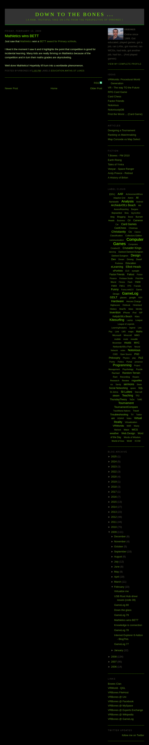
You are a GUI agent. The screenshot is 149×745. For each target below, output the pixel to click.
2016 (114, 496)
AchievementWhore (134, 194)
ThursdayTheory (118, 399)
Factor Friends (116, 100)
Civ (130, 232)
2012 (114, 516)
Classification (116, 235)
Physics (126, 358)
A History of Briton (118, 177)
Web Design (128, 433)
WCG (135, 429)
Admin (130, 198)
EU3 (127, 271)
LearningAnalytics (119, 328)
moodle (134, 339)
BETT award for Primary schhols (58, 41)
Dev (113, 259)
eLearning (117, 266)
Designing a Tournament (121, 130)
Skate (139, 384)
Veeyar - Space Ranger (121, 168)
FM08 (137, 282)
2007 (114, 661)
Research (114, 380)
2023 (114, 466)
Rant (115, 377)
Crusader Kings (132, 247)
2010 (114, 527)
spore (133, 388)
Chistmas (133, 228)
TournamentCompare (126, 407)
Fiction (139, 274)
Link (117, 331)
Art (139, 205)
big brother (135, 213)
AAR (120, 193)
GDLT (113, 297)
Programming (122, 365)
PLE (140, 357)
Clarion (137, 232)
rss (111, 384)
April (117, 576)
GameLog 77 (121, 644)
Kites (137, 316)
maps (130, 331)
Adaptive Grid (119, 198)
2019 (114, 481)
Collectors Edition (133, 235)
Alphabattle (114, 202)
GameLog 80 (121, 605)
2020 (114, 476)
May (117, 571)
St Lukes (78, 71)
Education (57, 71)
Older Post (96, 88)
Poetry (112, 362)
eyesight (135, 271)
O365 (115, 354)
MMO (137, 335)
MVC (137, 342)
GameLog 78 (121, 630)
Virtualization (131, 422)
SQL (140, 388)
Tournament (126, 403)
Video (128, 418)
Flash (130, 282)
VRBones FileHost (118, 692)
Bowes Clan (114, 683)
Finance (113, 278)
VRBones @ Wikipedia (120, 714)
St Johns (114, 392)
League (139, 320)
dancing (112, 252)
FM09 (114, 286)
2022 (114, 471)
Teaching (127, 395)
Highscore (115, 305)
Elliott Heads (133, 266)
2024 (114, 461)
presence (139, 362)
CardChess (120, 228)
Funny (115, 289)
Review (125, 380)
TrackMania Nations (121, 411)
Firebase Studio (126, 278)
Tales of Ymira (116, 164)
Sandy (118, 384)
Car (117, 224)
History (113, 309)
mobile (117, 339)
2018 (114, 486)
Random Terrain (131, 372)
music (127, 342)
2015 (114, 501)
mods (125, 339)
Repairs (136, 377)
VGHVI (120, 418)
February (119, 586)
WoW (129, 441)
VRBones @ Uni (117, 696)
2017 (114, 491)
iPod (134, 313)
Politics (121, 362)
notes (122, 350)
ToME (139, 400)
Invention (115, 312)
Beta (127, 213)
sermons (129, 384)
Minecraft (128, 335)
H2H (140, 298)
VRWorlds (118, 425)
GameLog (130, 293)
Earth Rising (115, 160)
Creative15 (115, 248)
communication (116, 240)
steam (116, 395)
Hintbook (126, 305)
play (134, 358)
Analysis (127, 201)
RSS (97, 82)
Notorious (113, 105)
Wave (126, 430)
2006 (114, 666)
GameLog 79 (121, 615)
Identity (139, 309)
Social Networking (118, 388)
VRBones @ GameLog (120, 719)
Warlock (117, 430)
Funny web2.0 (127, 290)
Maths (69, 71)
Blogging (121, 217)
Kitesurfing (116, 319)
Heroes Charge (133, 301)
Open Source (126, 354)
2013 (114, 511)
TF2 (137, 395)
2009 (114, 532)
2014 (114, 506)
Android (139, 202)
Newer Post (11, 88)
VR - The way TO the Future (123, 87)
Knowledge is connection (128, 625)
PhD (136, 354)
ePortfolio (118, 270)
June (117, 566)
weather (114, 433)
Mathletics (26, 41)
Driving (130, 259)
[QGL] (112, 194)
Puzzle (139, 369)
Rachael (116, 373)
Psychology (128, 369)
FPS (129, 286)
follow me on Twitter (133, 735)
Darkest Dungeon (120, 256)
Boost (130, 217)
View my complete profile (124, 64)
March (118, 581)
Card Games (129, 224)
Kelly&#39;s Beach (122, 316)
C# (129, 220)
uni (112, 418)
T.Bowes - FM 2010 (119, 155)
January (119, 650)
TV (132, 414)
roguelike (137, 380)
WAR (129, 426)
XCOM (137, 441)
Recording (125, 377)
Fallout (130, 274)
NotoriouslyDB (116, 109)
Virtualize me (121, 591)
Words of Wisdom (132, 437)
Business (121, 220)
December (120, 536)
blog (112, 217)
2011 (114, 521)
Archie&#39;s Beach (123, 205)
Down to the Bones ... (74, 14)
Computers (133, 244)
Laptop (130, 320)
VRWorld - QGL (117, 688)
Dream (121, 259)
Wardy (136, 426)
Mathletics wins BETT (22, 36)
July (116, 561)
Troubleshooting (119, 414)
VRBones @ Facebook (120, 701)
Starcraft (138, 392)
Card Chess (114, 96)
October (119, 546)
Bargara (134, 209)
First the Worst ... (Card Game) (125, 114)
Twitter (139, 415)
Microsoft (117, 335)
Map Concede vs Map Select (124, 139)
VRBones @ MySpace (120, 705)
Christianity (118, 231)
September (120, 551)
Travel (136, 411)
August (118, 556)
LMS (124, 332)
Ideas (130, 309)
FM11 (122, 286)
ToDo (132, 399)
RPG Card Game (117, 92)
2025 (114, 456)
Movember (117, 343)
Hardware (117, 301)
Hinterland (137, 305)
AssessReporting (121, 209)
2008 (114, 656)
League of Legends (126, 324)
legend (132, 328)
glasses (123, 298)
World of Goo (118, 441)
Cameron (138, 220)
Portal (129, 362)
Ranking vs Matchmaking (122, 134)
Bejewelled (117, 213)
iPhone (126, 312)
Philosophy (114, 358)
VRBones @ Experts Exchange (125, 710)
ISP (141, 312)
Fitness (122, 282)
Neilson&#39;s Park (122, 346)
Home (54, 88)
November (120, 541)
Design (135, 255)
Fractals (137, 286)
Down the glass (123, 610)
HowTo (122, 309)
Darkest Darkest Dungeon (131, 252)
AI (137, 197)
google (132, 297)
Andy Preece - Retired (120, 173)
